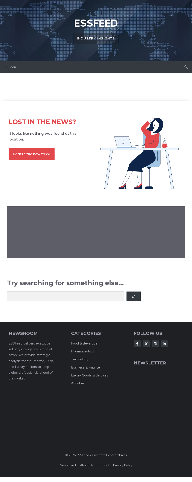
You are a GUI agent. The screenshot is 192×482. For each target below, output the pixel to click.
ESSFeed (96, 23)
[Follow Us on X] (146, 343)
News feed (68, 465)
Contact (103, 465)
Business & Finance (85, 367)
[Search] (133, 296)
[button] (186, 67)
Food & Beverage (84, 343)
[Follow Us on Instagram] (155, 343)
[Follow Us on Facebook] (137, 343)
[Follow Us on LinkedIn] (164, 343)
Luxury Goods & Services (89, 375)
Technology (79, 359)
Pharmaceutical (82, 351)
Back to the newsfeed (31, 154)
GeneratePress (116, 455)
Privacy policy (122, 465)
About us (78, 383)
